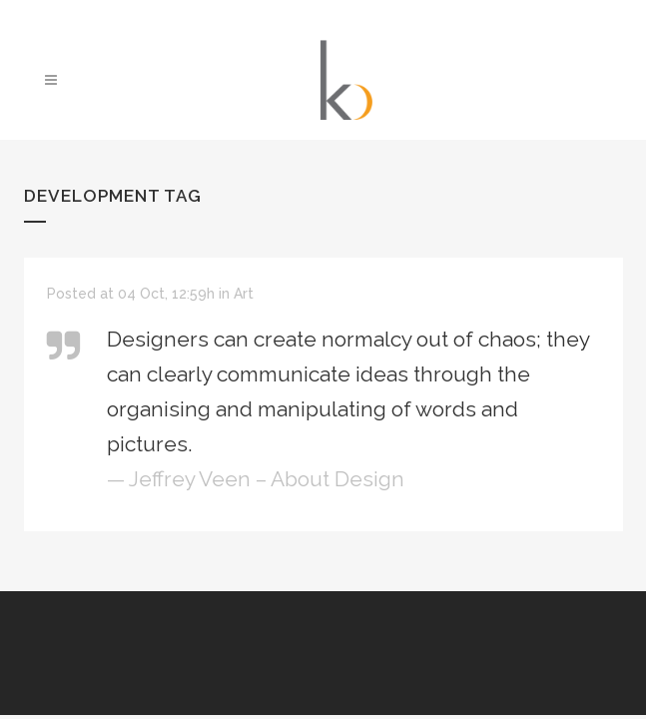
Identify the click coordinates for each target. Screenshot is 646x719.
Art (244, 294)
